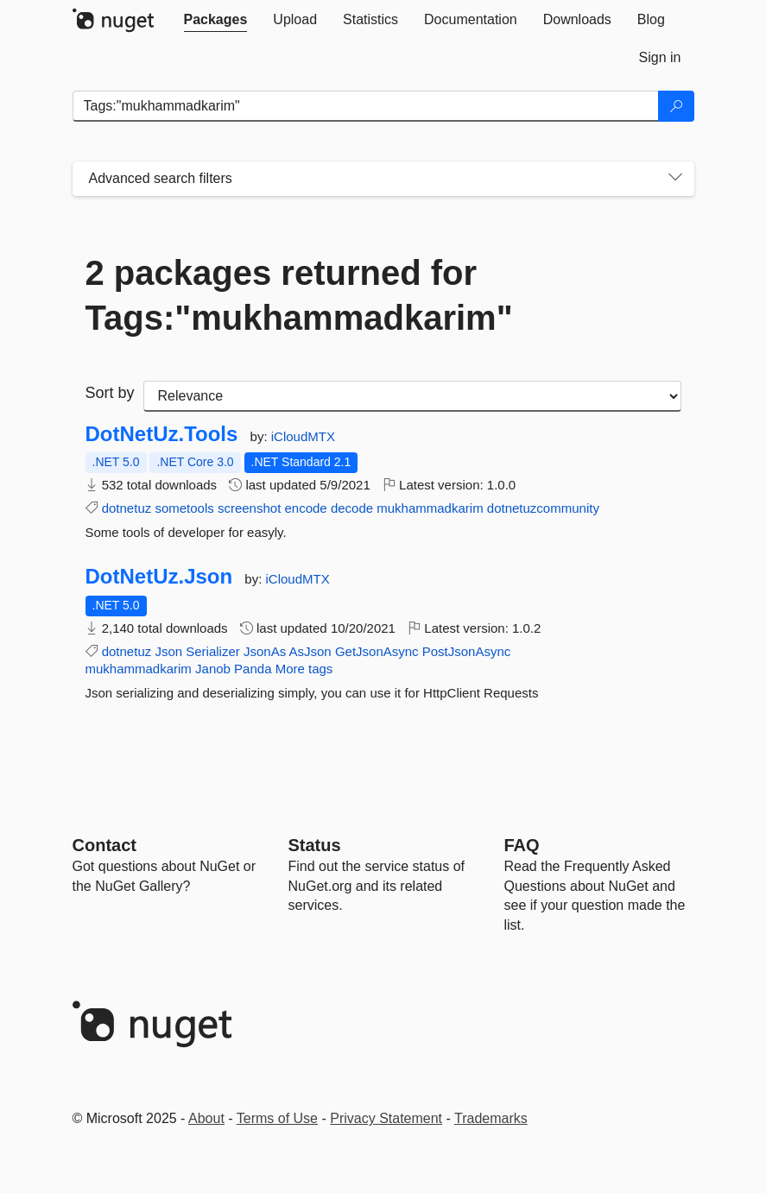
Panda (252, 668)
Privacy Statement (386, 1118)
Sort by (110, 392)
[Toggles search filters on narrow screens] (675, 178)
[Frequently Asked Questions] (522, 845)
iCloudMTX (303, 436)
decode (352, 508)
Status (314, 845)
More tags (304, 668)
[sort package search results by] (412, 396)
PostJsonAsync (466, 651)
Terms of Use (277, 1118)
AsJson (310, 651)
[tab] (216, 20)
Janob (213, 668)
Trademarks (491, 1118)
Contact (104, 845)
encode (305, 508)
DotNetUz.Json (159, 576)
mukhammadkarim (430, 508)
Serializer (213, 651)
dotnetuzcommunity (543, 508)
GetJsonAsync (377, 651)
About (206, 1118)
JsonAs (265, 651)
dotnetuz (127, 508)
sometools (184, 508)
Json (168, 651)
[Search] (676, 106)
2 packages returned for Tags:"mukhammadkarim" (299, 295)
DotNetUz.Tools (161, 434)
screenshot (249, 508)
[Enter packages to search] (366, 106)
